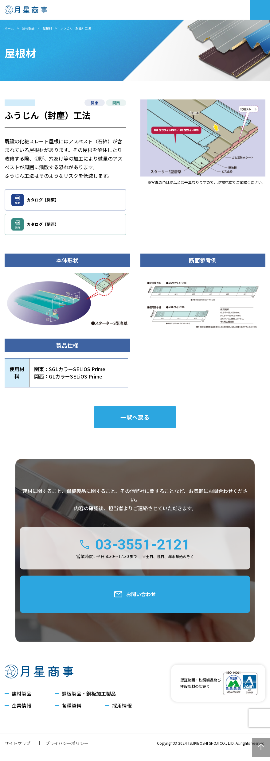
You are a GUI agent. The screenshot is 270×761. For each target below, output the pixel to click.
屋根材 (47, 28)
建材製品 (28, 28)
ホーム (9, 28)
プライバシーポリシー (66, 752)
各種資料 (71, 714)
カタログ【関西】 (35, 224)
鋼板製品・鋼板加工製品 (89, 702)
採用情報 (122, 714)
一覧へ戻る (135, 418)
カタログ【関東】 (35, 200)
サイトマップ (17, 752)
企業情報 (21, 714)
